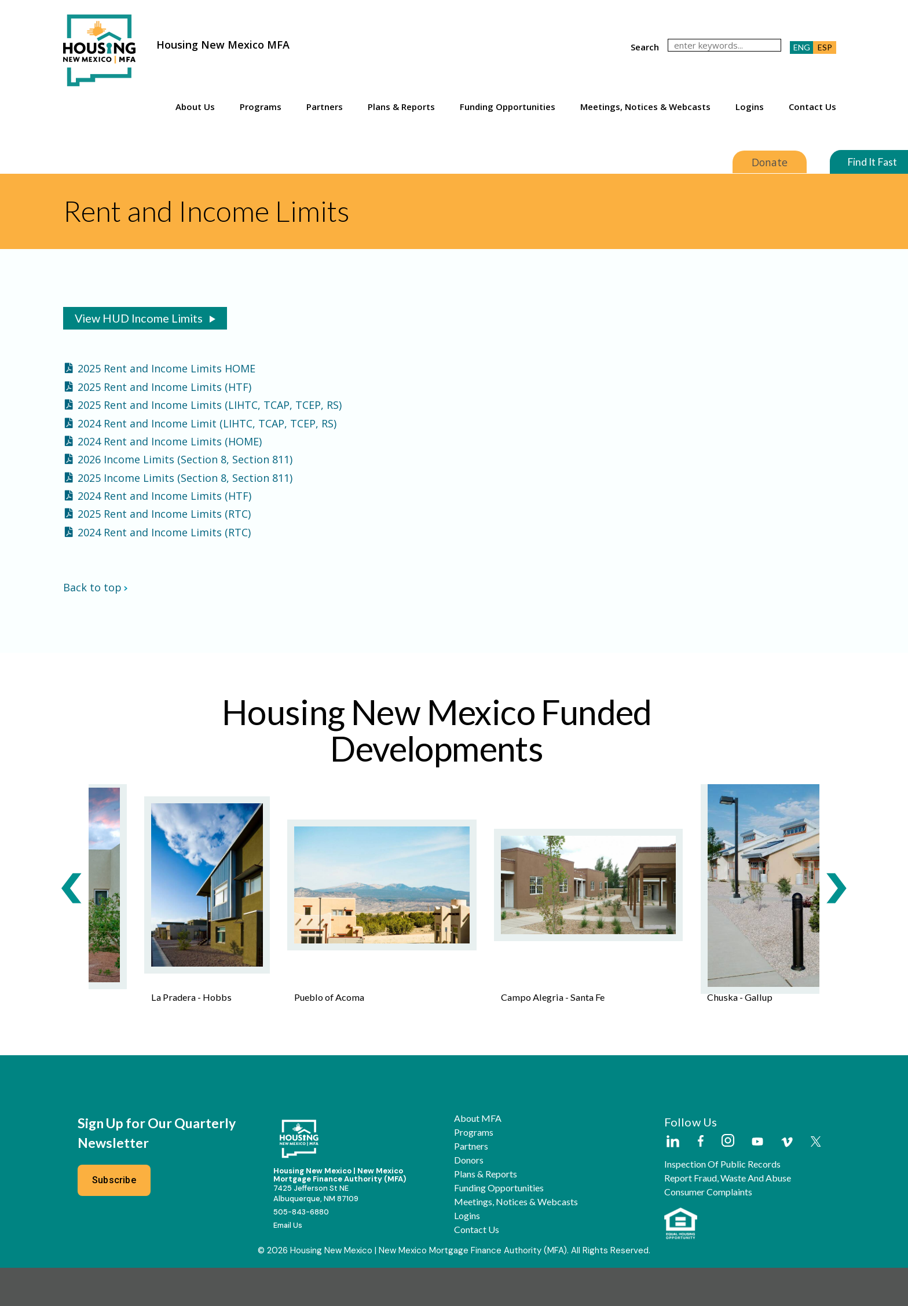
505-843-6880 (301, 1249)
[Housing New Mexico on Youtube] (757, 1180)
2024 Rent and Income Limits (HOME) (170, 441)
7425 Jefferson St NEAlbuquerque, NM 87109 (315, 1231)
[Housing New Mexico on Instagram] (727, 1179)
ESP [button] (825, 47)
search (645, 47)
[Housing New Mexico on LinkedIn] (672, 1179)
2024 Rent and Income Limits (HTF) (164, 496)
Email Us (287, 1263)
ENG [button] (801, 47)
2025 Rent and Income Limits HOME (166, 368)
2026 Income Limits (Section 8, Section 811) (185, 459)
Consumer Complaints (708, 1229)
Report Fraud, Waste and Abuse (727, 1215)
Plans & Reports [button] (401, 106)
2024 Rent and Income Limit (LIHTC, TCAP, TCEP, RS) (207, 423)
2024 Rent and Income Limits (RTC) (164, 532)
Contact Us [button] (812, 106)
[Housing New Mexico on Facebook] (701, 1179)
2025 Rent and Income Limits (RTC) (164, 514)
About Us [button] (195, 106)
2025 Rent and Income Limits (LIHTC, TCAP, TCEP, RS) (210, 405)
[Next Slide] (836, 916)
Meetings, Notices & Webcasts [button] (645, 106)
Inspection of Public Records (722, 1202)
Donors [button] (469, 1197)
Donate (768, 162)
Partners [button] (324, 106)
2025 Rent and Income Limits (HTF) (164, 387)
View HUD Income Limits (139, 318)
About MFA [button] (477, 1156)
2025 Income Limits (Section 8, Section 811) (185, 478)
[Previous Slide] (71, 916)
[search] (724, 45)
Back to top (95, 588)
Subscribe (114, 1217)
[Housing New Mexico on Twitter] (816, 1180)
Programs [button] (260, 106)
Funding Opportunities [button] (507, 106)
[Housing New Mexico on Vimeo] (787, 1179)
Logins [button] (749, 106)
